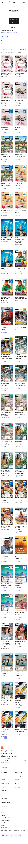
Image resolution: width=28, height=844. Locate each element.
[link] (23, 2)
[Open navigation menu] (2, 2)
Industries (17, 793)
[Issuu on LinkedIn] (7, 841)
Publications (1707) (9, 55)
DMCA (3, 828)
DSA (2, 831)
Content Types (19, 781)
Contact (3, 796)
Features (17, 785)
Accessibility (4, 833)
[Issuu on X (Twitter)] (11, 841)
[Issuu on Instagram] (15, 841)
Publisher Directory (6, 808)
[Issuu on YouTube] (20, 841)
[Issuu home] (12, 2)
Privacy (3, 821)
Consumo (5, 83)
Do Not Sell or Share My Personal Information (13, 836)
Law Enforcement (6, 823)
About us (3, 781)
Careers (3, 785)
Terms (3, 818)
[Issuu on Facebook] (3, 841)
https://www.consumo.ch (10, 32)
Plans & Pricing (5, 789)
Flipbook (17, 789)
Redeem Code (5, 811)
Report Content (5, 826)
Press (2, 793)
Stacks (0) (21, 55)
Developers (4, 804)
